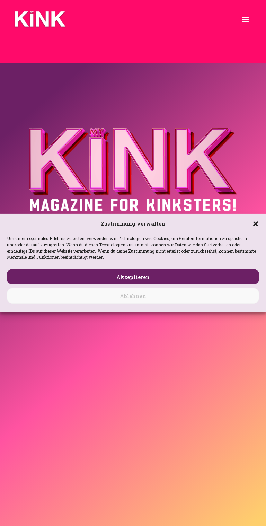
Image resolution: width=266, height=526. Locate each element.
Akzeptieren (133, 276)
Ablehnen (133, 295)
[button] (255, 223)
